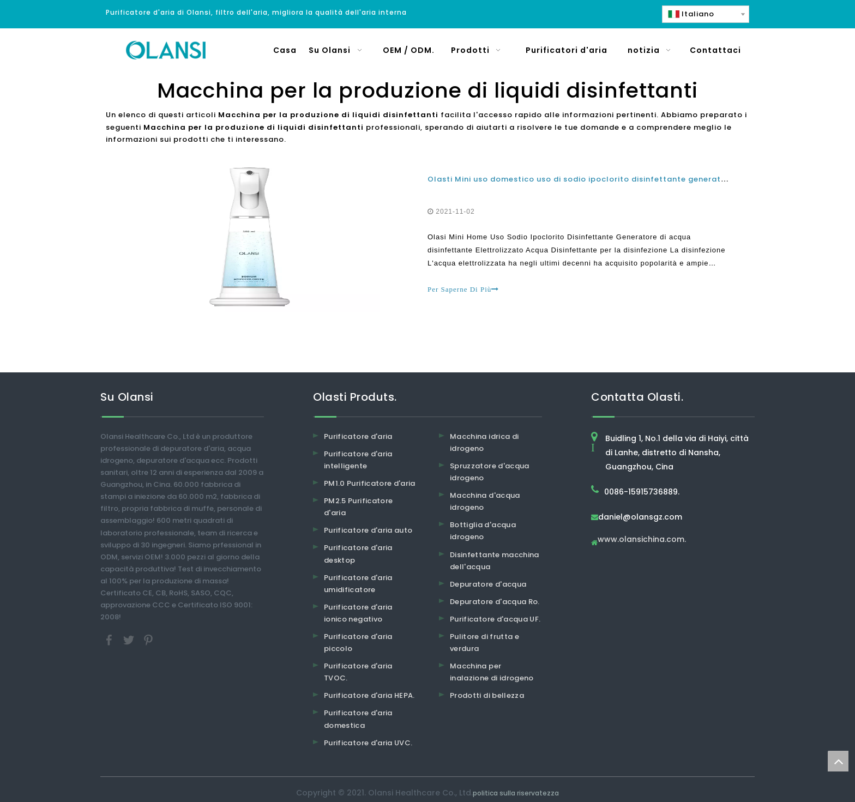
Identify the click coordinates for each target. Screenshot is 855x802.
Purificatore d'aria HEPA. (369, 695)
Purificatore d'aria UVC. (368, 743)
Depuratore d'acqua (488, 584)
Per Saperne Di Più (463, 289)
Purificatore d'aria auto (368, 530)
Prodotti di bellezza (487, 695)
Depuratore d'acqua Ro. (495, 601)
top (838, 761)
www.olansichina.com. (642, 540)
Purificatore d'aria (358, 436)
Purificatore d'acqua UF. (495, 619)
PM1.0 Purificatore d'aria (370, 483)
